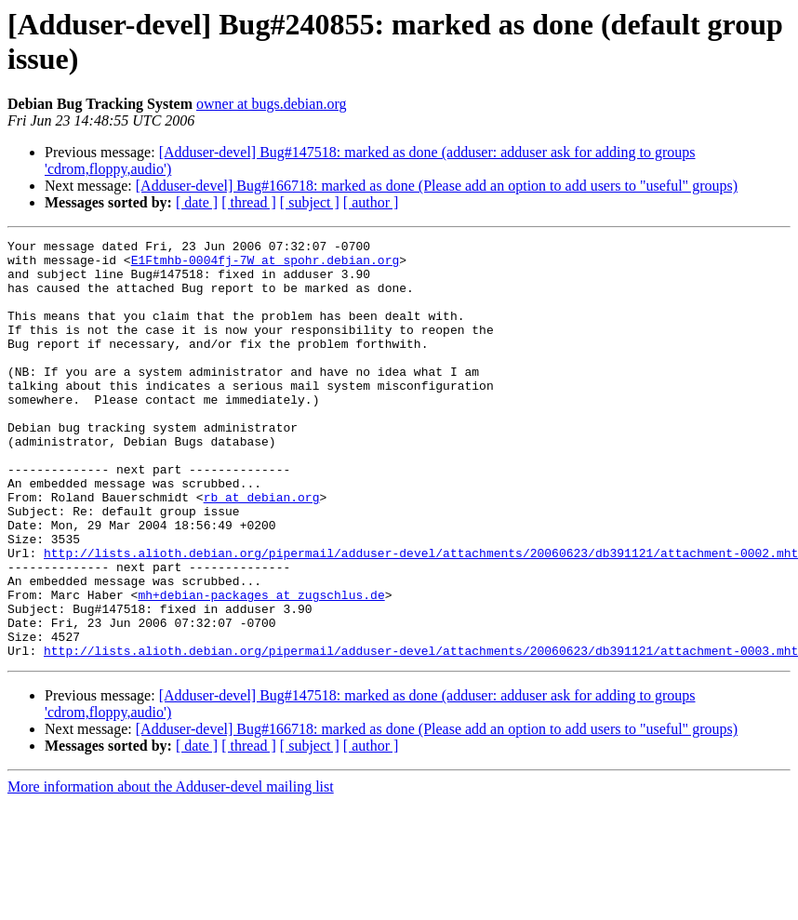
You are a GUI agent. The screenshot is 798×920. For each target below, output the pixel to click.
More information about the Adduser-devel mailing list (170, 870)
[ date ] (197, 202)
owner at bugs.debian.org (271, 104)
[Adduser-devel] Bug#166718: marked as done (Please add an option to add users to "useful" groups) (437, 185)
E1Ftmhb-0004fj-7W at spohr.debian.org (265, 265)
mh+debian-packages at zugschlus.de (261, 667)
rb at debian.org (262, 549)
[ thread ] (248, 202)
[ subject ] (309, 202)
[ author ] (371, 202)
